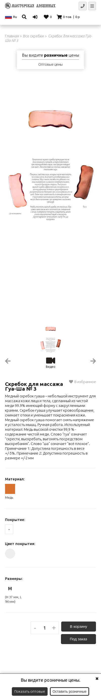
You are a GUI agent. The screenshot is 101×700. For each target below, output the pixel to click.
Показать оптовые (29, 691)
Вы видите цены (50, 55)
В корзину (78, 626)
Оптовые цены (50, 64)
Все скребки (33, 36)
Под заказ (78, 639)
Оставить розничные (69, 691)
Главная (12, 36)
